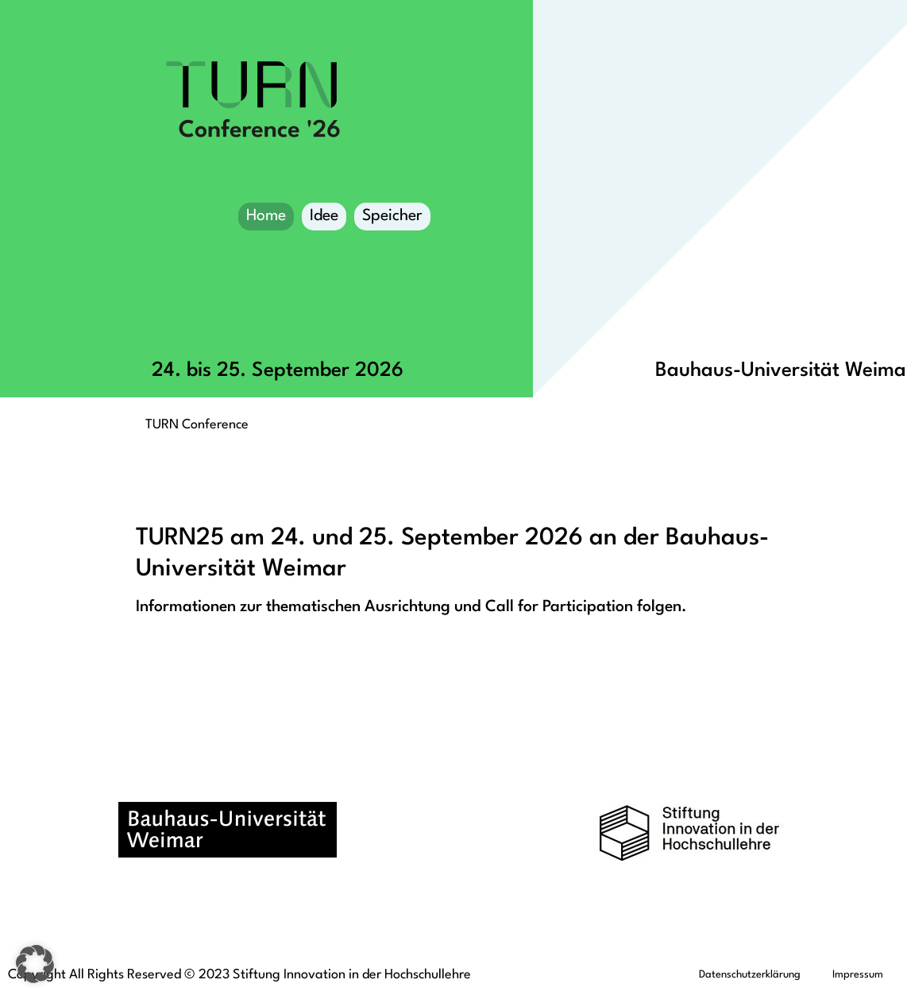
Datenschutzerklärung (750, 975)
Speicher (392, 219)
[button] (35, 964)
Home (266, 216)
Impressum (857, 975)
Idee (324, 216)
